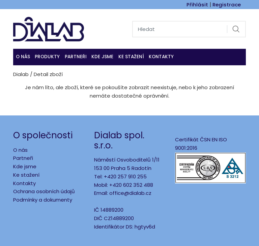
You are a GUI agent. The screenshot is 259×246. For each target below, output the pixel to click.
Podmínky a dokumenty (42, 199)
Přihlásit (197, 4)
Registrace (226, 4)
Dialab (21, 74)
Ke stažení (131, 57)
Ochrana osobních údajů (44, 191)
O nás (23, 57)
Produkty (47, 57)
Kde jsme (24, 166)
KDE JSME (102, 57)
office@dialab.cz (130, 193)
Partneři (76, 57)
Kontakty (161, 57)
